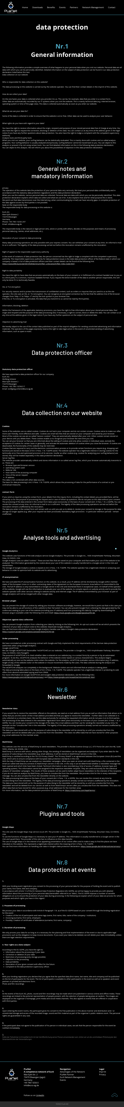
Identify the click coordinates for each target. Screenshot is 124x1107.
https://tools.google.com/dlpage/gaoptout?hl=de (74, 613)
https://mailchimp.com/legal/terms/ (80, 790)
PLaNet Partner (67, 1074)
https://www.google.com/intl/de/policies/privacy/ (23, 677)
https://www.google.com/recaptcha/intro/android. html (71, 677)
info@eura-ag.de (31, 1085)
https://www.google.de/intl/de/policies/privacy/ (101, 846)
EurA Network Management (72, 1077)
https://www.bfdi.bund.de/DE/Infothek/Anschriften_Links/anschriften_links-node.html (38, 264)
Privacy (102, 1074)
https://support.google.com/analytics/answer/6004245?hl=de (28, 631)
